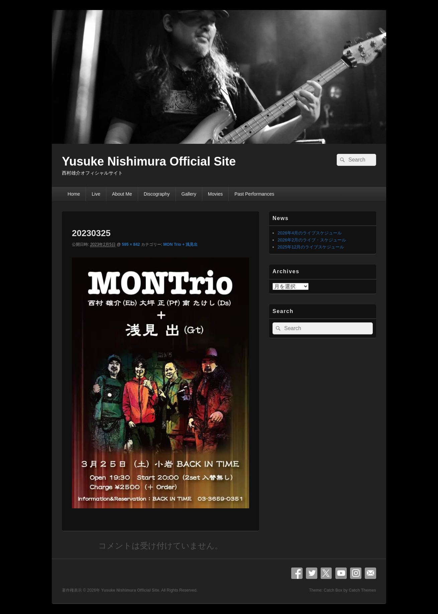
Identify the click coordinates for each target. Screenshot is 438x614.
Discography (157, 194)
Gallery (189, 194)
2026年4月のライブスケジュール (310, 232)
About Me (122, 194)
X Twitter (326, 573)
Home (74, 194)
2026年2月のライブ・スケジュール (312, 239)
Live (96, 194)
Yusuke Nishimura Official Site (149, 161)
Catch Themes (362, 590)
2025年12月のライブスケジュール (311, 246)
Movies (215, 194)
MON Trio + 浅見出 (180, 244)
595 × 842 (131, 244)
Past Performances (254, 194)
